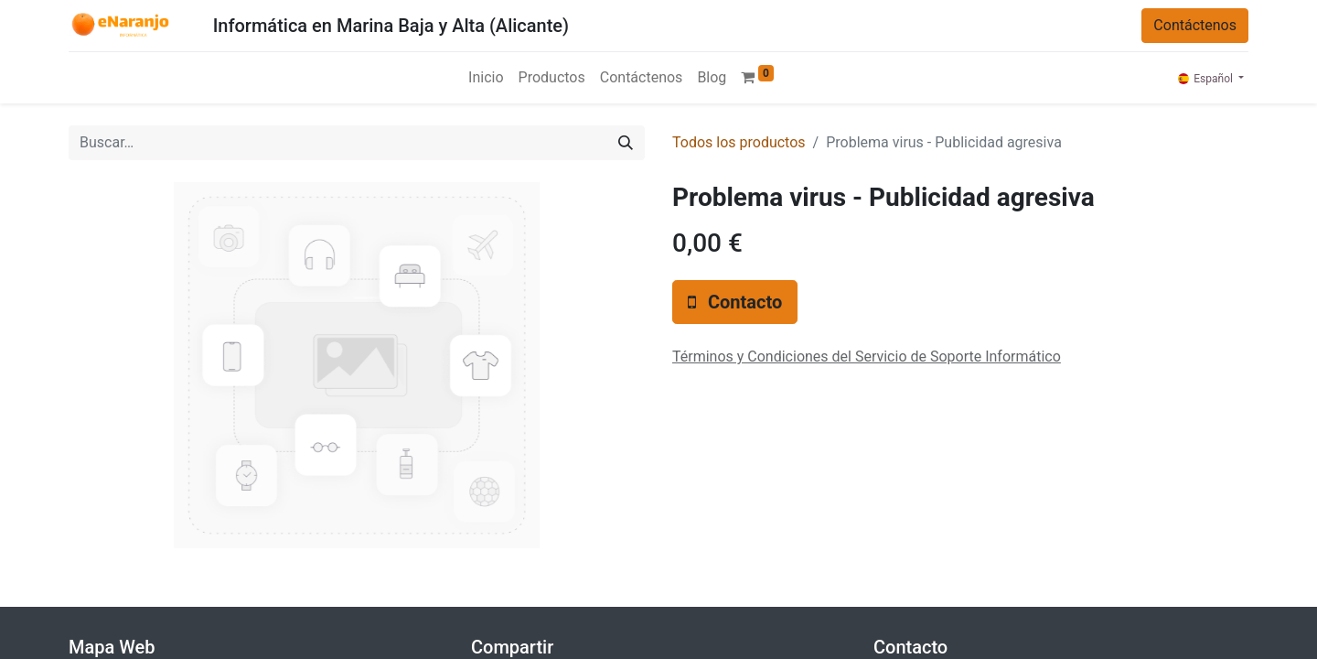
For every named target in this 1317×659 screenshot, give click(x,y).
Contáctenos (1195, 25)
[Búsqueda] (625, 142)
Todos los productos (739, 142)
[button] (735, 302)
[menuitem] (485, 77)
